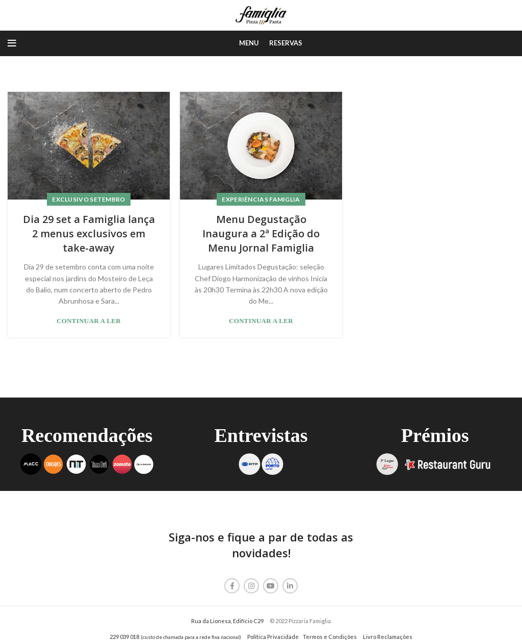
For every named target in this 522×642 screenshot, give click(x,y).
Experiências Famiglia (261, 199)
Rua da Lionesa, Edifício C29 (227, 621)
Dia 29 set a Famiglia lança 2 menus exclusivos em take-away (89, 233)
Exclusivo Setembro (88, 199)
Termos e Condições (330, 636)
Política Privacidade (273, 636)
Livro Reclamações (387, 636)
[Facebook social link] (232, 586)
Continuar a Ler (89, 320)
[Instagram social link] (251, 586)
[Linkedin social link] (290, 586)
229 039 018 (124, 636)
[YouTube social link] (270, 586)
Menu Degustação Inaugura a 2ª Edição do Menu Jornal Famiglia (261, 233)
